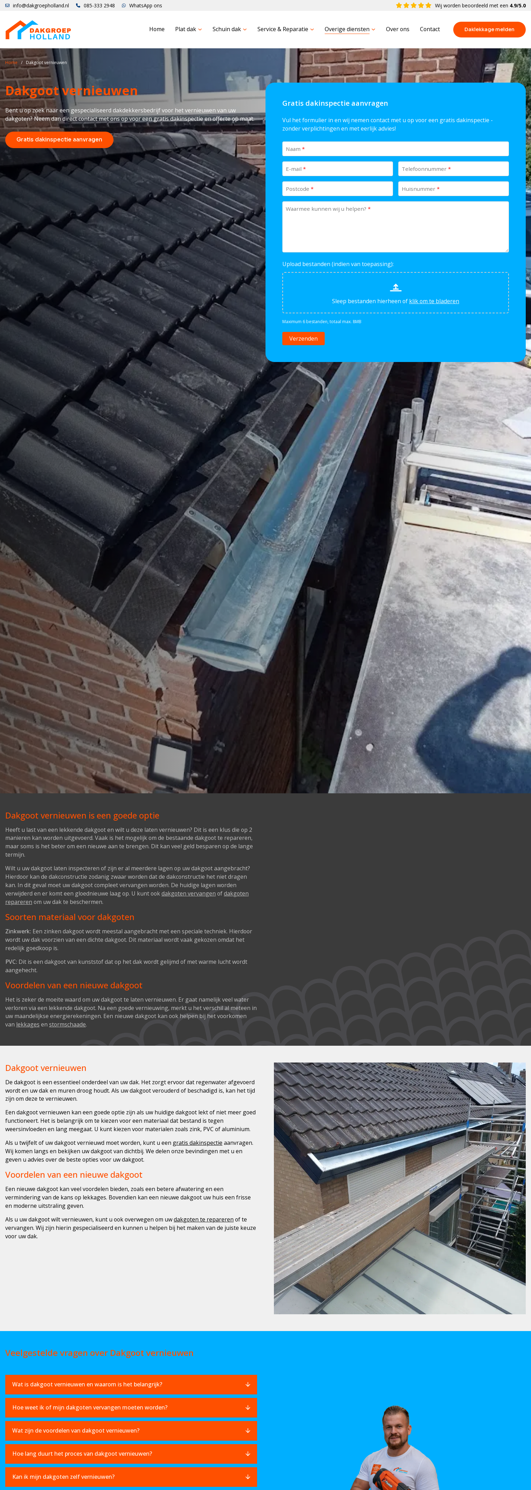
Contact (430, 29)
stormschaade (67, 1025)
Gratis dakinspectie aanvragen (59, 140)
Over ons (397, 29)
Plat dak (185, 29)
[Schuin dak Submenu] (245, 30)
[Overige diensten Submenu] (373, 30)
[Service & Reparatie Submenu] (312, 30)
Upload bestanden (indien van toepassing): (338, 264)
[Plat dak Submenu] (200, 30)
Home (157, 29)
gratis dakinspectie (197, 1143)
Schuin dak (227, 29)
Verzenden (303, 339)
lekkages (28, 1025)
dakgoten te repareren (204, 1220)
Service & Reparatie (282, 29)
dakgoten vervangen (188, 894)
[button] (131, 1385)
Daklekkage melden (489, 30)
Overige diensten (347, 29)
